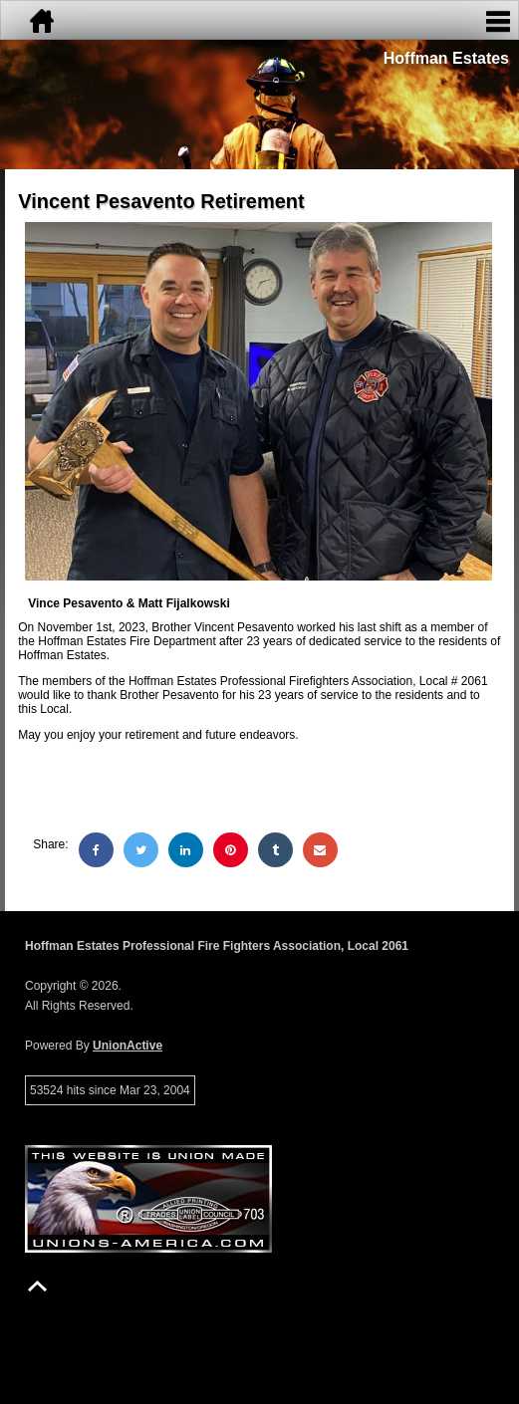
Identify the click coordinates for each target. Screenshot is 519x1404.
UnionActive (127, 1046)
